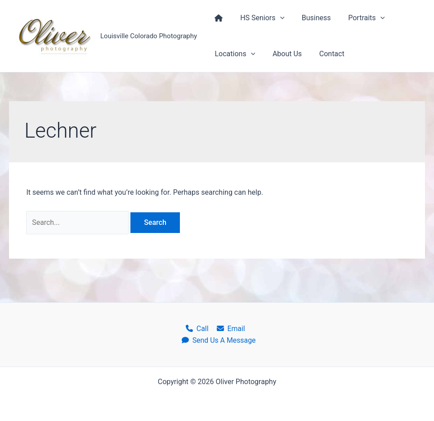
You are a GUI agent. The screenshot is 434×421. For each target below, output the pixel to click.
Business (308, 17)
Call (197, 328)
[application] (275, 18)
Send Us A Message (219, 340)
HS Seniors (258, 18)
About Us (282, 53)
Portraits (356, 18)
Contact (324, 53)
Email (230, 328)
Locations (233, 54)
